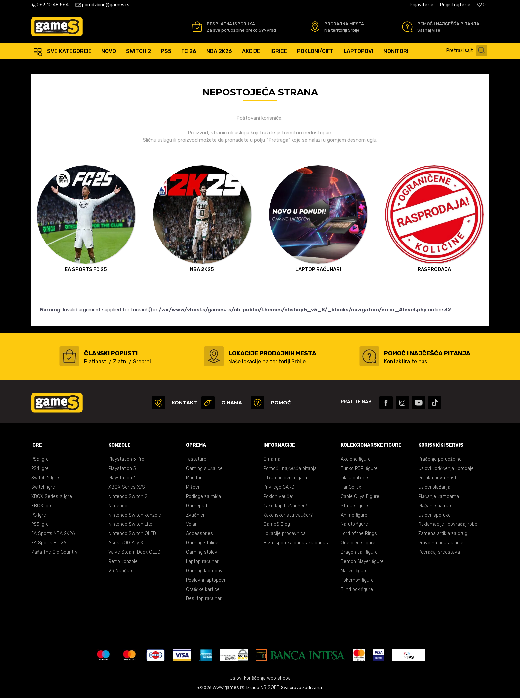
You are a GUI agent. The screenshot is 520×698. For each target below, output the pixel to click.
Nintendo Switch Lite (130, 524)
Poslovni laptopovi (205, 580)
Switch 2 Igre (45, 478)
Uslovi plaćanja (434, 487)
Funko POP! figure (359, 468)
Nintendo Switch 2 (127, 496)
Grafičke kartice (203, 589)
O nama (271, 459)
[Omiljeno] (481, 5)
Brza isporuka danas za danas (295, 543)
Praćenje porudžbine (440, 459)
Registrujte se (455, 5)
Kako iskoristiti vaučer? (288, 515)
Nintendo (117, 506)
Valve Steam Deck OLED (134, 552)
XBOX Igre (42, 506)
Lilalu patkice (354, 478)
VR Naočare (121, 571)
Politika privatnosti (437, 478)
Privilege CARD (278, 487)
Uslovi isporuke (434, 515)
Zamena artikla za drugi (443, 533)
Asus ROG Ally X (125, 543)
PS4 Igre (40, 468)
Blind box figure (357, 589)
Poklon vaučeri (278, 496)
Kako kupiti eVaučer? (285, 506)
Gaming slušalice (204, 468)
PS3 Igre (40, 524)
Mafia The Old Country (54, 552)
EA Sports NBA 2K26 (53, 533)
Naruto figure (354, 524)
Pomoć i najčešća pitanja (290, 468)
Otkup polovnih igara (285, 478)
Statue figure (354, 506)
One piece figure (358, 543)
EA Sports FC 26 (48, 543)
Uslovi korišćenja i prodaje (446, 468)
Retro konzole (123, 561)
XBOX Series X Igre (51, 496)
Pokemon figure (357, 580)
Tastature (196, 459)
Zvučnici (195, 515)
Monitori (194, 478)
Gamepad (196, 506)
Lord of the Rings (359, 533)
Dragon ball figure (359, 552)
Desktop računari (204, 598)
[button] (468, 50)
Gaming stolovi (202, 552)
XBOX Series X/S (126, 487)
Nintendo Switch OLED (132, 533)
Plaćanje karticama (438, 496)
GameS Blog (276, 524)
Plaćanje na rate (435, 506)
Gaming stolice (202, 543)
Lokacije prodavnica (284, 533)
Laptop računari (203, 561)
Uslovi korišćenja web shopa (260, 678)
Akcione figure (356, 459)
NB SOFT (269, 687)
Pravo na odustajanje (440, 543)
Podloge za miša (203, 496)
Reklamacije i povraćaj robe (447, 524)
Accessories (199, 533)
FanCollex (351, 487)
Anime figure (354, 515)
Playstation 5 (122, 468)
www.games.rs (228, 687)
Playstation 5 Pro (126, 459)
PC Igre (38, 515)
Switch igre (43, 487)
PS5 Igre (40, 459)
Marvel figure (354, 571)
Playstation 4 (122, 478)
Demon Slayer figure (362, 561)
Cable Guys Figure (360, 496)
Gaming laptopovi (205, 571)
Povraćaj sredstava (439, 552)
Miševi (192, 487)
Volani (192, 524)
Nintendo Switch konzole (134, 515)
